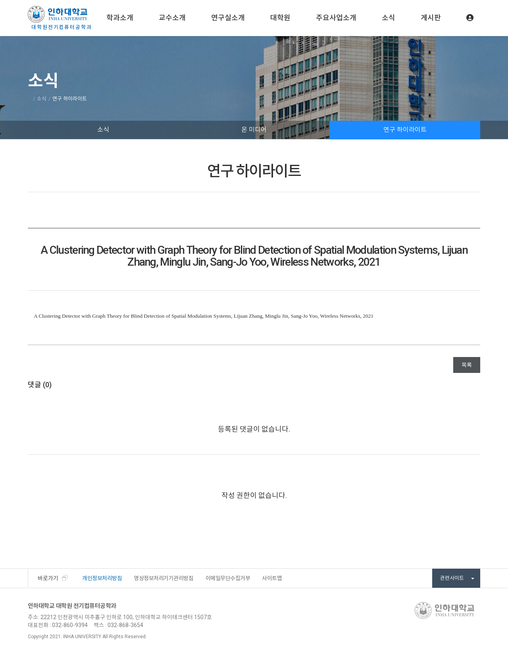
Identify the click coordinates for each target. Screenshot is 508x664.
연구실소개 (228, 18)
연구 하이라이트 (405, 129)
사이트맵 (272, 578)
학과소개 (119, 18)
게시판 (431, 18)
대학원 (280, 18)
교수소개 (172, 18)
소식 (388, 18)
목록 (467, 365)
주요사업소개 (336, 18)
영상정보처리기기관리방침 (163, 578)
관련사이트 (457, 578)
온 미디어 (254, 129)
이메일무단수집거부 (228, 578)
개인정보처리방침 (102, 578)
